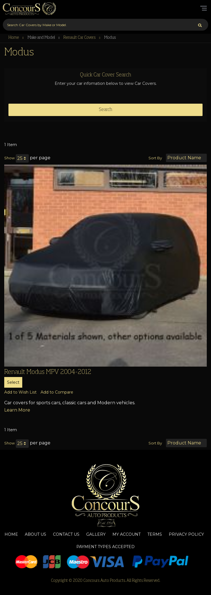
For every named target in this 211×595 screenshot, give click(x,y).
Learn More (17, 410)
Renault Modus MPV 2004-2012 (47, 372)
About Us (35, 534)
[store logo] (29, 8)
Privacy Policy (186, 534)
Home (14, 38)
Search (105, 110)
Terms (154, 534)
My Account (126, 534)
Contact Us (66, 534)
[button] (20, 392)
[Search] (200, 25)
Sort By (155, 158)
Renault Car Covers (79, 38)
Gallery (96, 534)
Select (13, 382)
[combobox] (105, 25)
